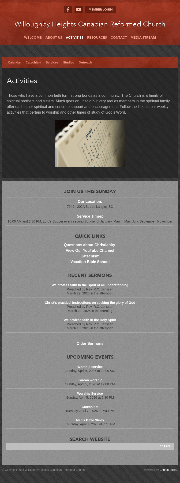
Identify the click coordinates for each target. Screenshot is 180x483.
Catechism (33, 62)
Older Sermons (90, 344)
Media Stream (143, 38)
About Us (53, 38)
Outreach (85, 62)
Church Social (168, 470)
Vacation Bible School (89, 262)
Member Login (101, 9)
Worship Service (90, 393)
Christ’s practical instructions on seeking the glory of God (90, 303)
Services (52, 62)
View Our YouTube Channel (90, 251)
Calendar (14, 62)
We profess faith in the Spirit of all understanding (90, 285)
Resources (97, 38)
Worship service (90, 367)
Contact (119, 38)
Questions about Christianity (90, 245)
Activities (74, 38)
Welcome (33, 38)
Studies (68, 62)
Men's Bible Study (90, 420)
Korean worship (90, 380)
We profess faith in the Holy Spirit (90, 320)
